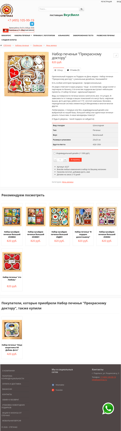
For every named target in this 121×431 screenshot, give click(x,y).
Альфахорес (64, 35)
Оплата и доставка (11, 384)
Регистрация (106, 2)
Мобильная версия (11, 420)
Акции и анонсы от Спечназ (12, 414)
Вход (119, 2)
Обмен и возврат (10, 399)
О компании (8, 370)
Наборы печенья (22, 35)
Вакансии (7, 389)
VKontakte (60, 385)
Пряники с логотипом (44, 35)
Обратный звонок (27, 30)
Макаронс (6, 35)
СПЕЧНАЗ (7, 45)
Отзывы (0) (73, 70)
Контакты (7, 394)
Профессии (37, 45)
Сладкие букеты (9, 40)
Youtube (59, 390)
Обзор (59, 70)
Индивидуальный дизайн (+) (72, 153)
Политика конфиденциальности (13, 377)
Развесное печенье (106, 35)
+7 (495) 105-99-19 (21, 20)
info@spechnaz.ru (11, 30)
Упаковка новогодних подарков (13, 406)
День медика (51, 45)
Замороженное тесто (83, 35)
